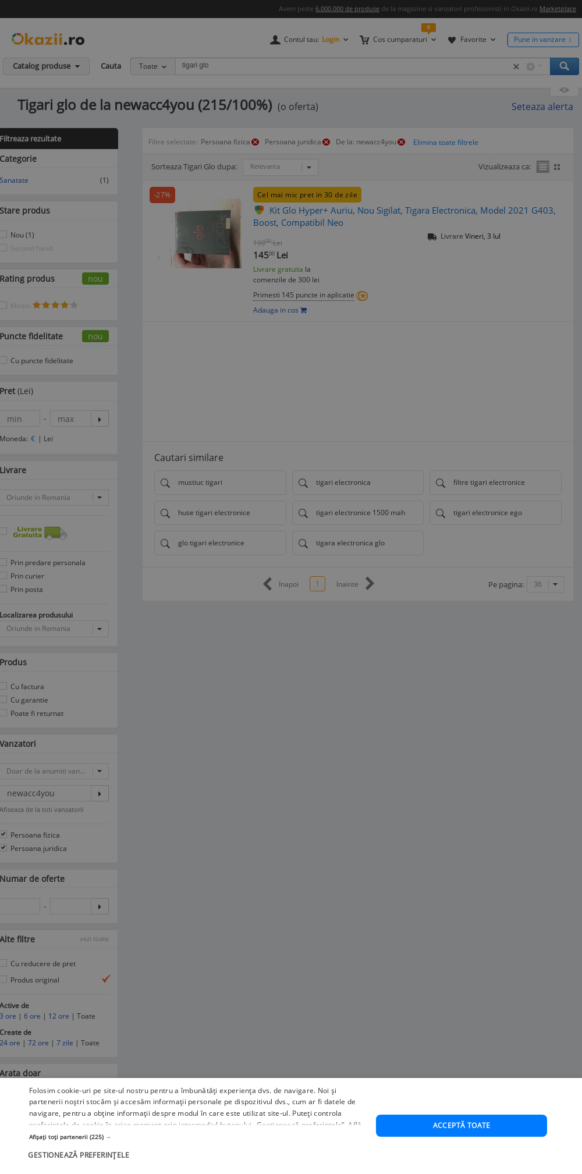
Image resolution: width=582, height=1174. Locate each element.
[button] (197, 1147)
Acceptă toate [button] (462, 1135)
